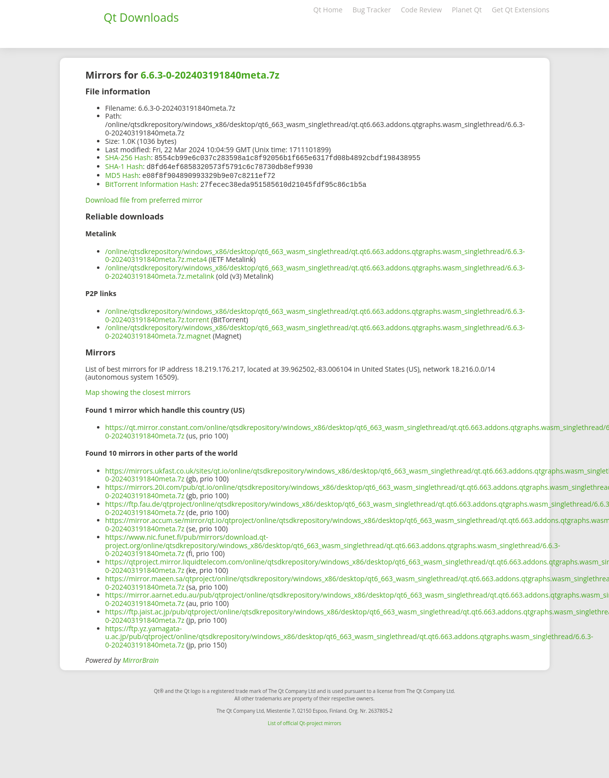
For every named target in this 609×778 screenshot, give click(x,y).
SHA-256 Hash (128, 157)
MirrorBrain (141, 658)
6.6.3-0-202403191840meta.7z (210, 75)
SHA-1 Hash (124, 166)
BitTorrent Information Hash (151, 182)
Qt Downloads (141, 17)
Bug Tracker (371, 9)
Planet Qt (467, 9)
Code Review (421, 9)
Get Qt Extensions (521, 9)
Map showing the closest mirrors (138, 390)
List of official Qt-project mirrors (304, 721)
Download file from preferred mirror (144, 198)
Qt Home (327, 9)
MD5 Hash (122, 174)
